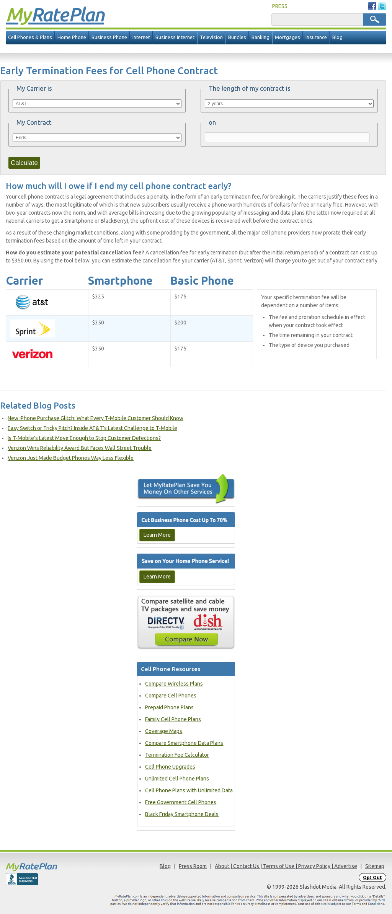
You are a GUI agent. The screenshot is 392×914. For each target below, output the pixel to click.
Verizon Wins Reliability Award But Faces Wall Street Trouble (80, 448)
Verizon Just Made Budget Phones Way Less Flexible (71, 458)
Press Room (193, 866)
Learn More (157, 535)
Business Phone (109, 37)
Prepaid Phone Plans (169, 707)
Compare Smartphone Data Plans (184, 743)
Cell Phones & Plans (30, 37)
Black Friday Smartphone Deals (182, 814)
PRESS (279, 6)
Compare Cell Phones (170, 695)
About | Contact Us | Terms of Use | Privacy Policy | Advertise (286, 866)
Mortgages (287, 37)
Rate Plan (55, 14)
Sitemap (374, 866)
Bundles (237, 37)
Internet (141, 37)
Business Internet (174, 37)
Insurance (316, 37)
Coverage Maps (163, 731)
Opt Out (372, 877)
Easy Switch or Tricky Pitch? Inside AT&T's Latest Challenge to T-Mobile (92, 428)
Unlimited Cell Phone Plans (177, 779)
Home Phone (71, 37)
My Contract (34, 122)
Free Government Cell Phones (180, 802)
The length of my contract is (250, 88)
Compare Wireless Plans (174, 684)
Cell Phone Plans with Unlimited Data (189, 790)
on (212, 122)
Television (211, 37)
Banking (261, 37)
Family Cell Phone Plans (173, 719)
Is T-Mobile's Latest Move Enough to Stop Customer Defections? (84, 438)
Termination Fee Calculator (177, 755)
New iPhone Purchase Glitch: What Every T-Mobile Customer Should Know (95, 418)
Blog (337, 37)
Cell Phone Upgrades (170, 767)
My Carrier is (34, 88)
